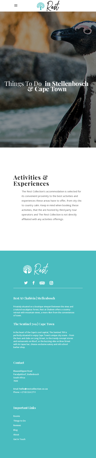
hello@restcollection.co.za (33, 388)
